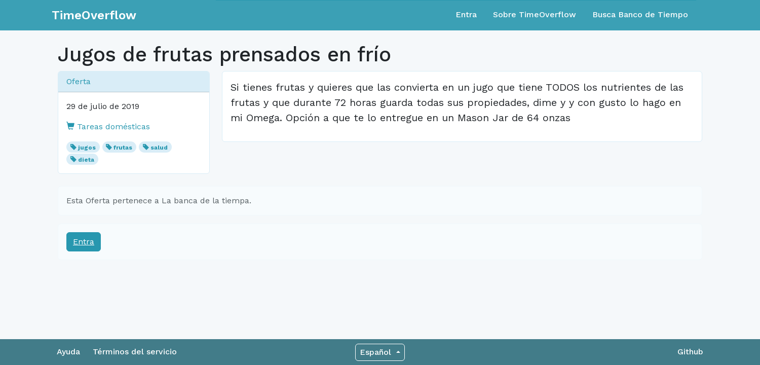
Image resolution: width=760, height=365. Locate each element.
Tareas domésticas (108, 126)
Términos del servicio (135, 351)
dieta (86, 159)
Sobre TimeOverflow (534, 14)
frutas (122, 147)
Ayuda (68, 351)
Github (690, 351)
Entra (466, 14)
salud (159, 147)
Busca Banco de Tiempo (640, 14)
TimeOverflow (94, 15)
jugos (87, 147)
